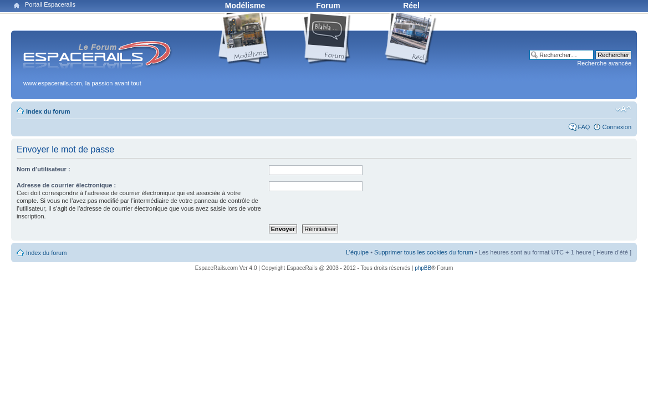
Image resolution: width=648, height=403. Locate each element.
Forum (328, 5)
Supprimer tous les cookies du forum (423, 252)
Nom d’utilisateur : (43, 169)
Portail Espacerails (50, 4)
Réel (411, 5)
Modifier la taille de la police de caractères (623, 109)
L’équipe (357, 252)
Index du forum (48, 111)
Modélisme (245, 5)
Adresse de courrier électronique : (66, 185)
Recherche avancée (604, 63)
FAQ (584, 127)
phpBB (423, 268)
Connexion (616, 127)
